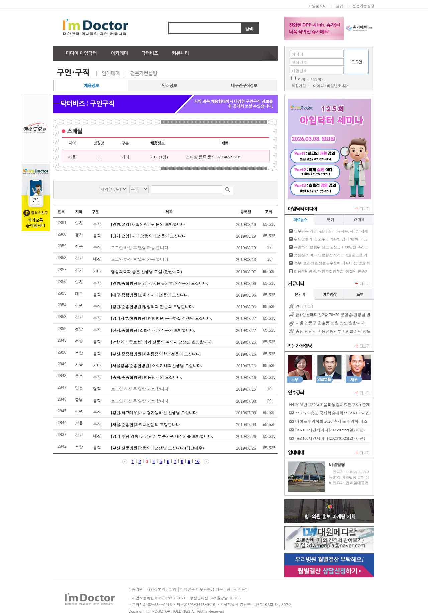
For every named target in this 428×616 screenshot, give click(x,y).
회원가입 (298, 86)
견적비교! (304, 306)
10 (197, 461)
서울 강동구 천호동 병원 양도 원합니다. (331, 323)
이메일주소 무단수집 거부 (201, 589)
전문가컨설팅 (363, 5)
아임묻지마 (317, 5)
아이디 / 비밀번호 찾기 (331, 86)
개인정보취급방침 (161, 589)
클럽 (339, 5)
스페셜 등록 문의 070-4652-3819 (213, 157)
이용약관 (135, 589)
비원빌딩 (337, 464)
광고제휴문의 (238, 589)
